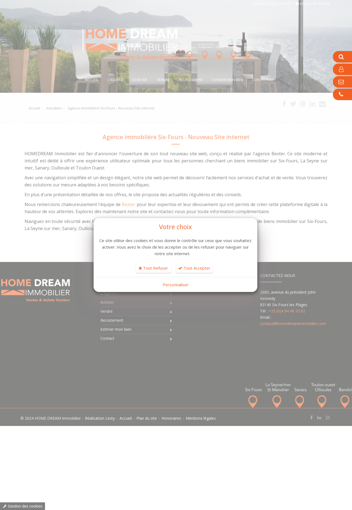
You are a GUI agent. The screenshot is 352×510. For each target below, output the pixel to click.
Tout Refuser (153, 268)
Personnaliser (176, 284)
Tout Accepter (194, 268)
